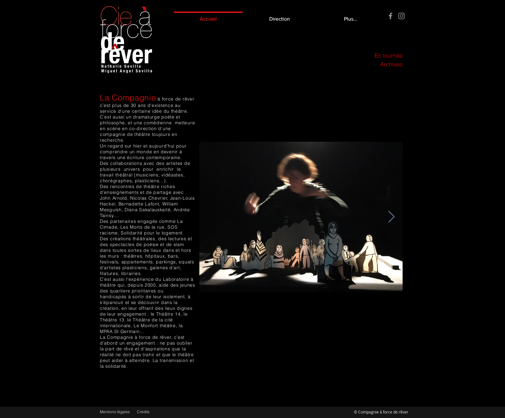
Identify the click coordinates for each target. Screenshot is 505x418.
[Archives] (360, 64)
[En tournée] (360, 55)
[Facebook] (390, 16)
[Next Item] (391, 217)
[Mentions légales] (116, 412)
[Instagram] (401, 16)
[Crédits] (149, 412)
